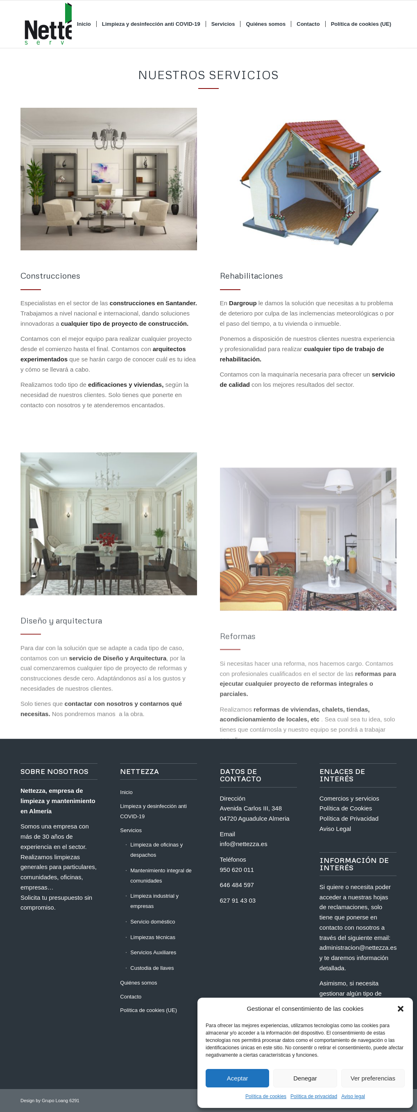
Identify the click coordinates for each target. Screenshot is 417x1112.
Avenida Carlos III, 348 (251, 808)
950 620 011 (237, 869)
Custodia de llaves (152, 968)
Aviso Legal (335, 828)
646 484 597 (237, 884)
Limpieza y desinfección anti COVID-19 (153, 811)
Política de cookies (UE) (148, 1010)
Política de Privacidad (349, 818)
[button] (401, 1009)
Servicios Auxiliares (153, 952)
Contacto (130, 997)
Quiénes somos (138, 983)
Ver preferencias (373, 1078)
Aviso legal (353, 1096)
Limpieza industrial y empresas (154, 901)
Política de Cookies (346, 808)
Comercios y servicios (349, 798)
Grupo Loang (55, 1100)
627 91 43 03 (238, 900)
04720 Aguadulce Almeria (255, 818)
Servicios (131, 830)
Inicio (126, 792)
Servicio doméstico (152, 922)
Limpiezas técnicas (152, 937)
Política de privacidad (313, 1096)
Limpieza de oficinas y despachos (156, 850)
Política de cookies (265, 1096)
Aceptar (237, 1078)
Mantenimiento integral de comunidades (161, 875)
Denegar (305, 1078)
